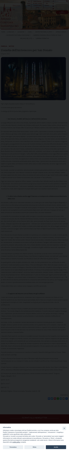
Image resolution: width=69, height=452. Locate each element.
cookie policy (16, 442)
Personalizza (13, 447)
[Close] (64, 428)
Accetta (56, 447)
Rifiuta (34, 447)
